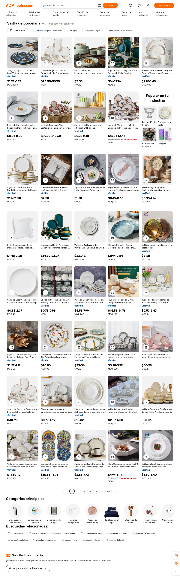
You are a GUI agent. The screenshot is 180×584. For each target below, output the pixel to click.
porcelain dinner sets (91, 533)
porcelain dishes (91, 540)
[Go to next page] (114, 491)
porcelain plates (37, 533)
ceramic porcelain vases (63, 533)
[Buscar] (110, 5)
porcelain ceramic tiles (143, 533)
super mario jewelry (115, 540)
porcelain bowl (69, 540)
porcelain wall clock (18, 540)
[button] (99, 5)
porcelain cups (15, 533)
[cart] (139, 6)
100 (108, 491)
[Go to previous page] (66, 491)
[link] (176, 555)
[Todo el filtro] (17, 30)
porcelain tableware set (44, 540)
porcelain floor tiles (117, 533)
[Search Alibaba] (69, 5)
